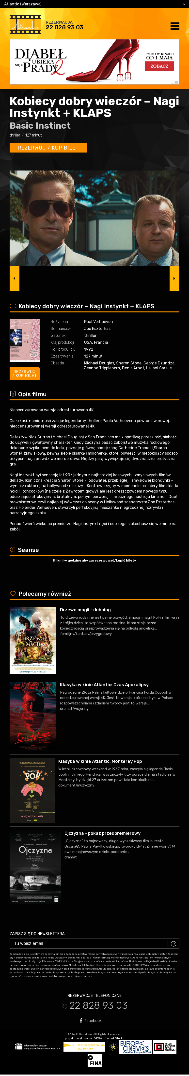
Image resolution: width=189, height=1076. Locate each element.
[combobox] (94, 4)
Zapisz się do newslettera (37, 933)
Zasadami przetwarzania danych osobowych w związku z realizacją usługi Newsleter (116, 954)
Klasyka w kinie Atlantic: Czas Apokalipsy (104, 684)
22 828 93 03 (64, 27)
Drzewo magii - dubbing (85, 610)
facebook (91, 1020)
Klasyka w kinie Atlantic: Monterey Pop (100, 761)
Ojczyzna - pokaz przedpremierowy (102, 833)
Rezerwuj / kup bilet (48, 148)
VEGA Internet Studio (109, 1038)
